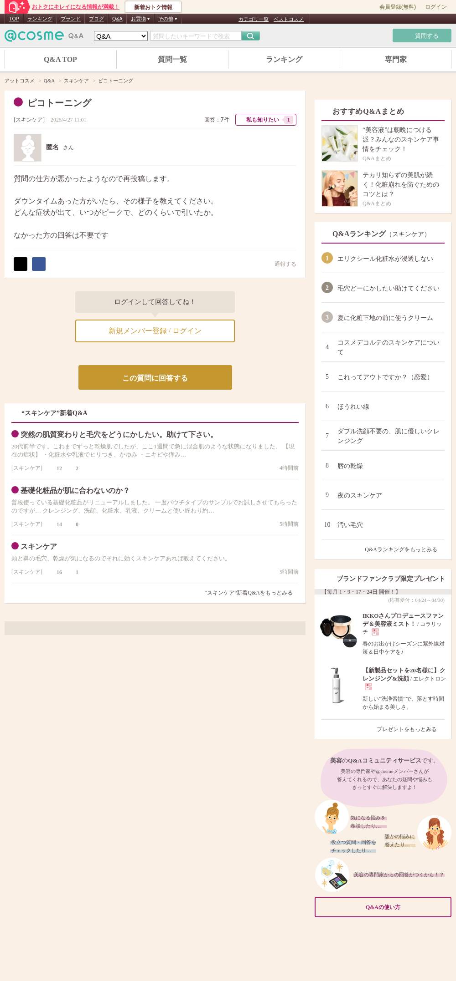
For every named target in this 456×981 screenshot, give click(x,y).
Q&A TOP (60, 59)
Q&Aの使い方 (406, 907)
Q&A (117, 18)
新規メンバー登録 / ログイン (155, 331)
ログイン (436, 7)
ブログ (96, 18)
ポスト (20, 264)
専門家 (396, 59)
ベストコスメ (289, 19)
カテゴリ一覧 (253, 19)
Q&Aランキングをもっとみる (405, 549)
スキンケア (29, 119)
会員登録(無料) (397, 7)
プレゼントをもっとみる (411, 729)
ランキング (39, 18)
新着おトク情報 (153, 7)
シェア (39, 264)
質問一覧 (172, 59)
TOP (14, 18)
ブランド (71, 18)
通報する (280, 263)
